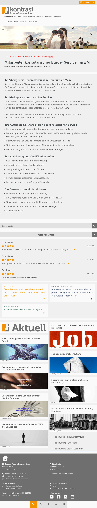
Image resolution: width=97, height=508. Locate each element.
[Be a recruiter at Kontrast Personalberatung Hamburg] (73, 418)
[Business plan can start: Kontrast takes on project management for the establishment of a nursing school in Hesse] (72, 293)
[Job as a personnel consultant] (73, 363)
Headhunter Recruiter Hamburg (67, 437)
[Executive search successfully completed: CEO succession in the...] (24, 377)
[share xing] (40, 504)
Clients (15, 22)
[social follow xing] (52, 497)
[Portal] (49, 11)
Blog (35, 22)
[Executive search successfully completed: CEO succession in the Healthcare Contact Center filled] (25, 293)
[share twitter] (56, 504)
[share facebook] (48, 504)
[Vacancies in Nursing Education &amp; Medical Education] (24, 406)
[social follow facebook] (58, 497)
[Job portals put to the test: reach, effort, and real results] (73, 335)
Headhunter (8, 17)
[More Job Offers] (48, 234)
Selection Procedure (35, 17)
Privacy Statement (58, 483)
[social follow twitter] (65, 497)
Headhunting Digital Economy (66, 448)
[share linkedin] (63, 504)
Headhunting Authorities (63, 442)
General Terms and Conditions (63, 489)
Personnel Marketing (53, 17)
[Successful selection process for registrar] (25, 310)
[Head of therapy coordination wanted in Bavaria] (24, 348)
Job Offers (8, 22)
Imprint (54, 486)
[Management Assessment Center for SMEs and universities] (24, 434)
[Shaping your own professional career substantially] (73, 390)
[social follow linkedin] (72, 497)
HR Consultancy (20, 17)
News (30, 22)
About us (23, 22)
